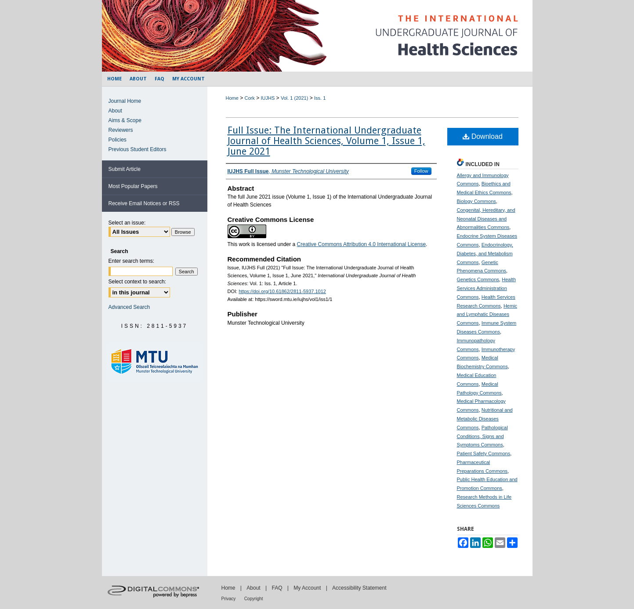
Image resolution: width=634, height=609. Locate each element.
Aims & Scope (125, 120)
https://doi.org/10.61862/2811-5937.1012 (282, 291)
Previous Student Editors (138, 149)
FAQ (277, 588)
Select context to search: (137, 282)
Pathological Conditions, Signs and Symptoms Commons (482, 436)
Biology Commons (476, 201)
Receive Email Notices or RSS (144, 203)
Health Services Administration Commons (486, 288)
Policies (118, 140)
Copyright (253, 598)
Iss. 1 (320, 98)
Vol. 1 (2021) (294, 98)
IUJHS (268, 98)
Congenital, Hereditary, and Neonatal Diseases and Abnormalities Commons (486, 218)
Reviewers (121, 130)
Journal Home (125, 101)
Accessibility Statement (359, 588)
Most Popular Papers (133, 186)
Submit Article (125, 169)
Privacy (228, 598)
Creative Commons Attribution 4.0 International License (361, 244)
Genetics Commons (478, 279)
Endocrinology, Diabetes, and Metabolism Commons (485, 253)
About (115, 111)
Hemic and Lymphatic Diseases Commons (487, 314)
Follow (421, 171)
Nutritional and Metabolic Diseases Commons (485, 418)
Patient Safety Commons (484, 453)
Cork (250, 98)
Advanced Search (129, 307)
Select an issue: (127, 223)
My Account (307, 588)
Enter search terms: (132, 261)
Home (232, 98)
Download (483, 136)
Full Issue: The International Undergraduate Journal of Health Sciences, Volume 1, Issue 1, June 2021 (326, 141)
